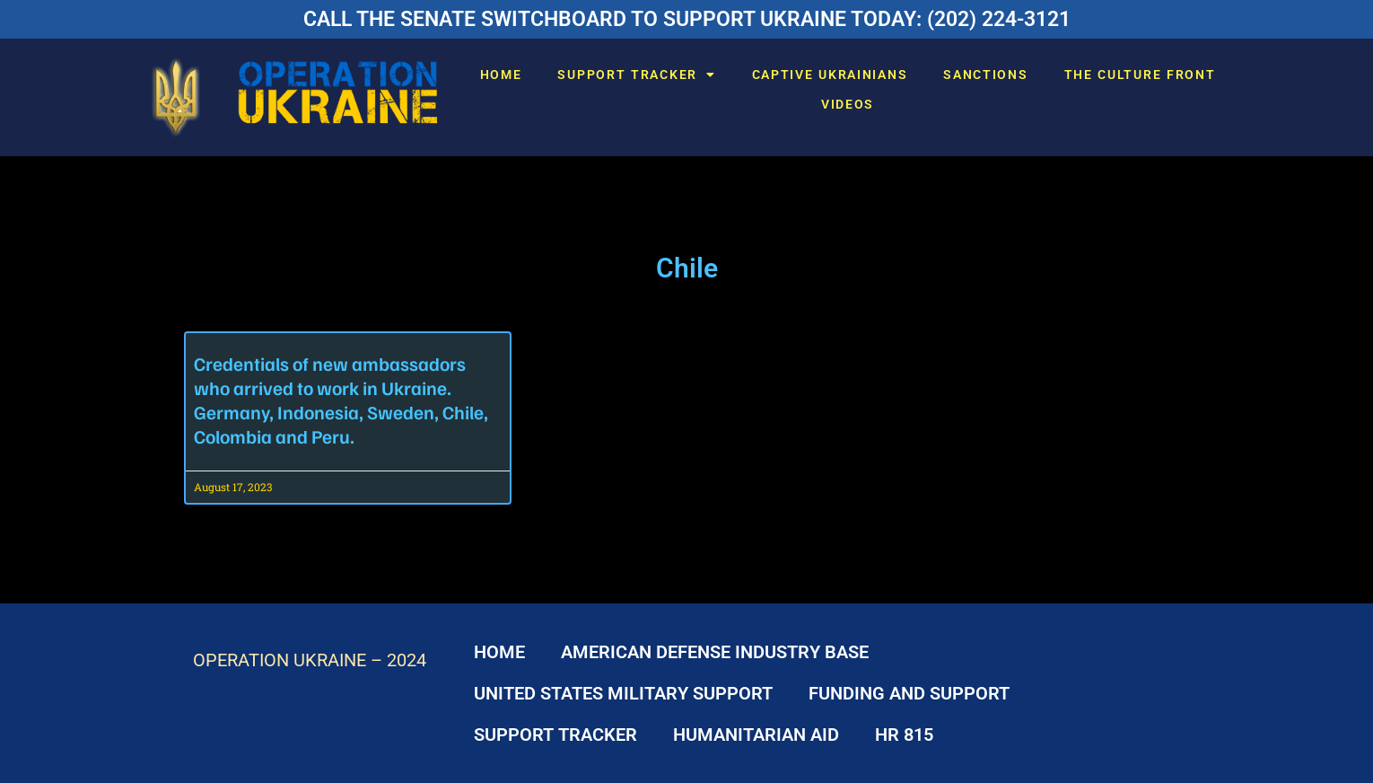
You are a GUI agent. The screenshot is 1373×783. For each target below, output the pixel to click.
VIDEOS (847, 104)
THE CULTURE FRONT (1140, 74)
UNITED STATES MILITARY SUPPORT (623, 693)
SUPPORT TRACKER (636, 74)
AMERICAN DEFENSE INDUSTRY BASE (715, 652)
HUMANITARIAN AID (756, 734)
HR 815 (904, 734)
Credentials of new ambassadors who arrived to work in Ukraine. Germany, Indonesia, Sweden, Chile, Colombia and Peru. (341, 399)
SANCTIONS (985, 74)
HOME (501, 74)
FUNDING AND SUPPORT (909, 693)
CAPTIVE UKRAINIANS (830, 74)
